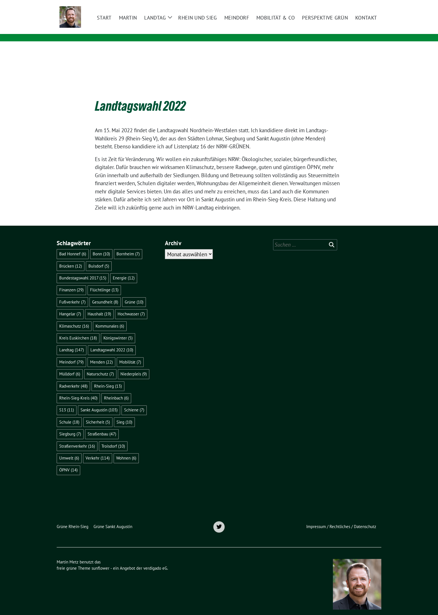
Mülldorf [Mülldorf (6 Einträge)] (69, 365)
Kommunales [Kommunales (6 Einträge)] (109, 317)
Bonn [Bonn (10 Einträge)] (101, 245)
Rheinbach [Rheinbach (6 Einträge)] (116, 389)
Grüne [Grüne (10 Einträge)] (134, 293)
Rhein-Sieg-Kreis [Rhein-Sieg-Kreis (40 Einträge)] (78, 389)
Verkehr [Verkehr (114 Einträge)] (98, 449)
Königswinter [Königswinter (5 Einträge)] (118, 329)
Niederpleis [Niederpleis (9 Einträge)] (133, 365)
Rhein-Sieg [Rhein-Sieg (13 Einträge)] (108, 377)
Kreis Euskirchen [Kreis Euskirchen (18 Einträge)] (78, 329)
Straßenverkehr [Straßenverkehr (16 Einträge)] (77, 437)
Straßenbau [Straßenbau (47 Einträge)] (102, 425)
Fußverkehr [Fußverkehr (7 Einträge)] (72, 293)
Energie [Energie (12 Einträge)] (124, 269)
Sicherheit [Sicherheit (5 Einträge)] (98, 413)
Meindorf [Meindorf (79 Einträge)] (71, 353)
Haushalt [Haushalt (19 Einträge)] (99, 305)
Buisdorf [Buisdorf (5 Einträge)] (98, 257)
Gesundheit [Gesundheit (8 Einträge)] (105, 293)
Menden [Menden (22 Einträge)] (101, 353)
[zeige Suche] (371, 5)
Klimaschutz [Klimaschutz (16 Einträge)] (74, 317)
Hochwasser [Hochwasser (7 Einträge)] (131, 305)
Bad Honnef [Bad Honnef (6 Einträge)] (72, 245)
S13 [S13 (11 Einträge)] (66, 401)
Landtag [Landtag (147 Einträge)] (71, 341)
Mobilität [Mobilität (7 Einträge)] (130, 353)
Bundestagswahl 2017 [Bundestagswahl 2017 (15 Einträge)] (82, 269)
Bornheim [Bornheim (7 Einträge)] (128, 245)
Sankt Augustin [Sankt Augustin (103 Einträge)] (99, 401)
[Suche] (363, 5)
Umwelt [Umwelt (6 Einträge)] (69, 449)
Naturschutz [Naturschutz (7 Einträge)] (100, 365)
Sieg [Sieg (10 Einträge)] (124, 413)
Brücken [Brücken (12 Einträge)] (70, 257)
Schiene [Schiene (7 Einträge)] (134, 401)
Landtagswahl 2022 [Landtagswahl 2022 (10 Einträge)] (111, 341)
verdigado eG (155, 559)
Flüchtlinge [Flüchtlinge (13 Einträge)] (104, 281)
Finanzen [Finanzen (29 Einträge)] (71, 281)
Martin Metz (123, 22)
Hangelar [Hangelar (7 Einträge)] (70, 305)
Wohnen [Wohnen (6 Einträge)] (126, 449)
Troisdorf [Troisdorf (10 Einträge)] (113, 437)
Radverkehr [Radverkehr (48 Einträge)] (73, 377)
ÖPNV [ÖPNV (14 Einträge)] (68, 461)
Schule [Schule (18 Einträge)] (69, 413)
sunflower (100, 559)
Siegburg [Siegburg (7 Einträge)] (70, 425)
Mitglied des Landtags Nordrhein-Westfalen (162, 30)
